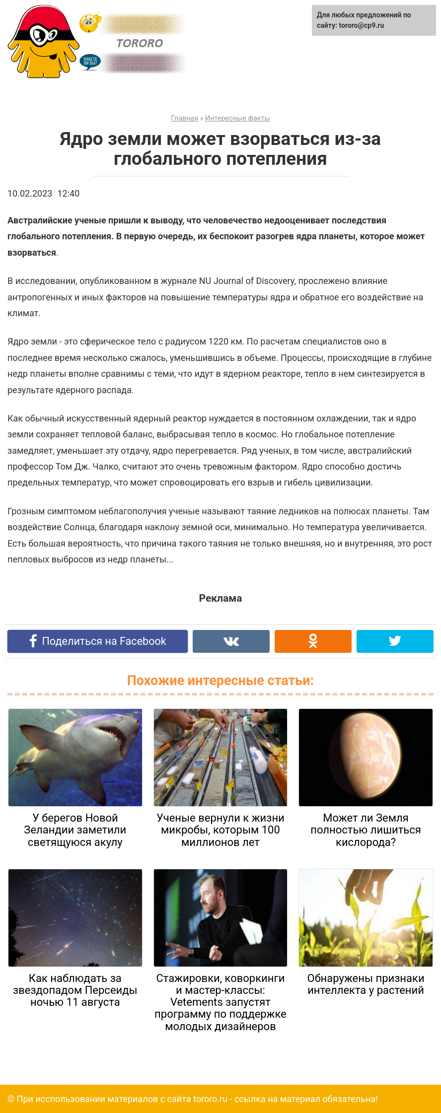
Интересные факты (237, 118)
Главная (184, 118)
